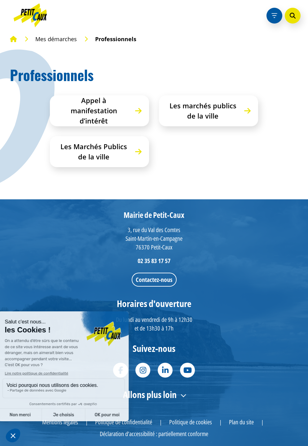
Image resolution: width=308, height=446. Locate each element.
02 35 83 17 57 (154, 261)
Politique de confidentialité (123, 422)
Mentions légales (60, 422)
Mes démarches (56, 39)
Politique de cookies (190, 422)
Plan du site (241, 422)
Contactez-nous (154, 279)
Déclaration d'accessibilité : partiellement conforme (154, 434)
